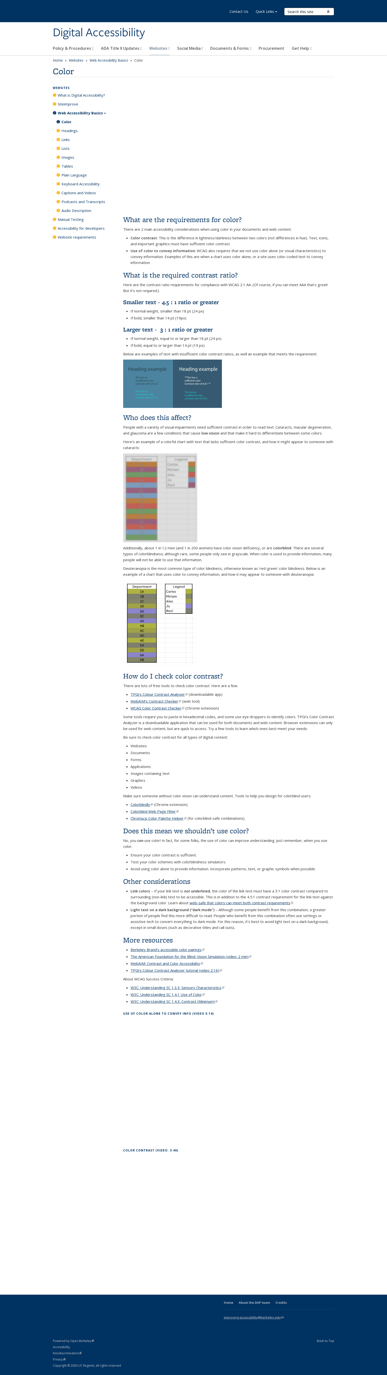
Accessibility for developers (81, 228)
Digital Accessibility (99, 32)
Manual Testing (71, 219)
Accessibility (61, 1347)
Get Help (301, 48)
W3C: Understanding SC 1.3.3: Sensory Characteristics (177, 987)
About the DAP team (254, 1302)
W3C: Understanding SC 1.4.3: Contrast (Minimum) (174, 1001)
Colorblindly (142, 804)
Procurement (271, 48)
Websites (159, 48)
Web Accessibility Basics (109, 60)
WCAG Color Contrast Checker (157, 708)
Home (58, 60)
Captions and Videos (78, 192)
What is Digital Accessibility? (81, 95)
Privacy (59, 1359)
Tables (67, 166)
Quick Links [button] (266, 12)
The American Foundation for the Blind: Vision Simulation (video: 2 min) (191, 956)
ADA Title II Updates (121, 48)
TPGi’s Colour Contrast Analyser (159, 694)
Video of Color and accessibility (228, 147)
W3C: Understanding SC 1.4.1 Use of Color (168, 994)
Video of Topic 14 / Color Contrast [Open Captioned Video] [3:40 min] (228, 1218)
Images (67, 157)
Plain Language (74, 175)
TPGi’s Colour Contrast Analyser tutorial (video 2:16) (176, 970)
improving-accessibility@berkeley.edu (254, 1317)
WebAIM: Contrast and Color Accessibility (167, 963)
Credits (281, 1302)
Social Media (190, 48)
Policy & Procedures (73, 48)
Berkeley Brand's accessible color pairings (168, 949)
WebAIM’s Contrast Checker (156, 701)
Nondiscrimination (67, 1353)
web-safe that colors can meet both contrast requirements (241, 902)
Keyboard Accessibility (80, 183)
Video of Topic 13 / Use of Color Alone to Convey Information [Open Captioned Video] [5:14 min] (228, 1081)
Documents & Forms (230, 48)
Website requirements (77, 237)
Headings (69, 130)
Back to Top (325, 1341)
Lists (65, 148)
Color (66, 121)
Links (65, 139)
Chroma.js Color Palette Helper (159, 818)
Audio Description (76, 210)
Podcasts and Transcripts (83, 201)
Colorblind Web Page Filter (155, 811)
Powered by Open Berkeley (73, 1341)
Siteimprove (68, 104)
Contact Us (239, 11)
